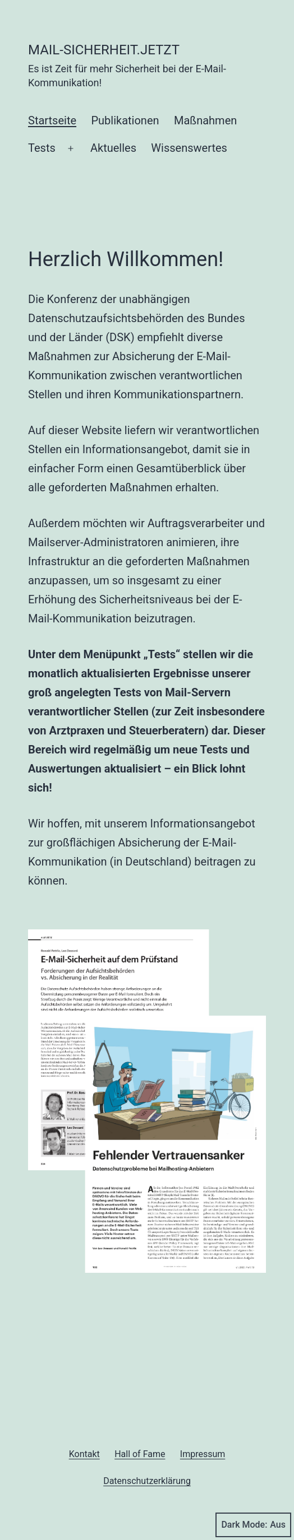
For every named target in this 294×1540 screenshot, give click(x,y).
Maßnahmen (205, 120)
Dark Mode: (253, 1525)
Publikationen (125, 120)
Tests (42, 148)
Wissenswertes (189, 148)
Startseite (52, 120)
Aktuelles (113, 148)
